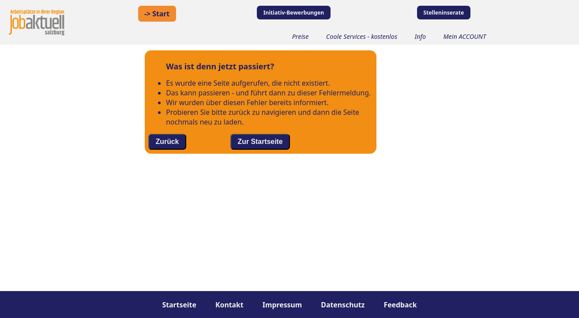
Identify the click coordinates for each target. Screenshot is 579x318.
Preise (300, 36)
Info (420, 36)
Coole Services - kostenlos (361, 36)
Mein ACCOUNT (465, 36)
